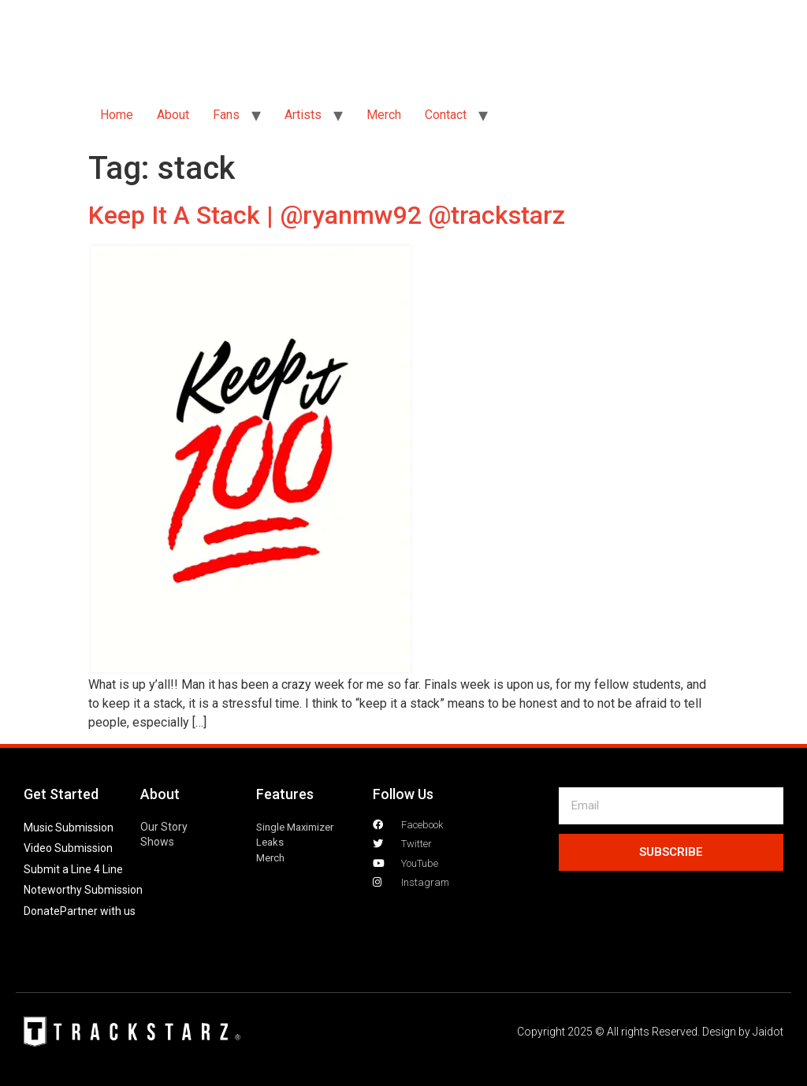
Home (116, 114)
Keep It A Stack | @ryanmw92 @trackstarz (326, 215)
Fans (226, 114)
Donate (42, 911)
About (173, 114)
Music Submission (68, 827)
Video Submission (68, 848)
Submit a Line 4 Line (73, 869)
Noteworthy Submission (83, 889)
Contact (446, 114)
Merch (383, 114)
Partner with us (98, 911)
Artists (303, 114)
